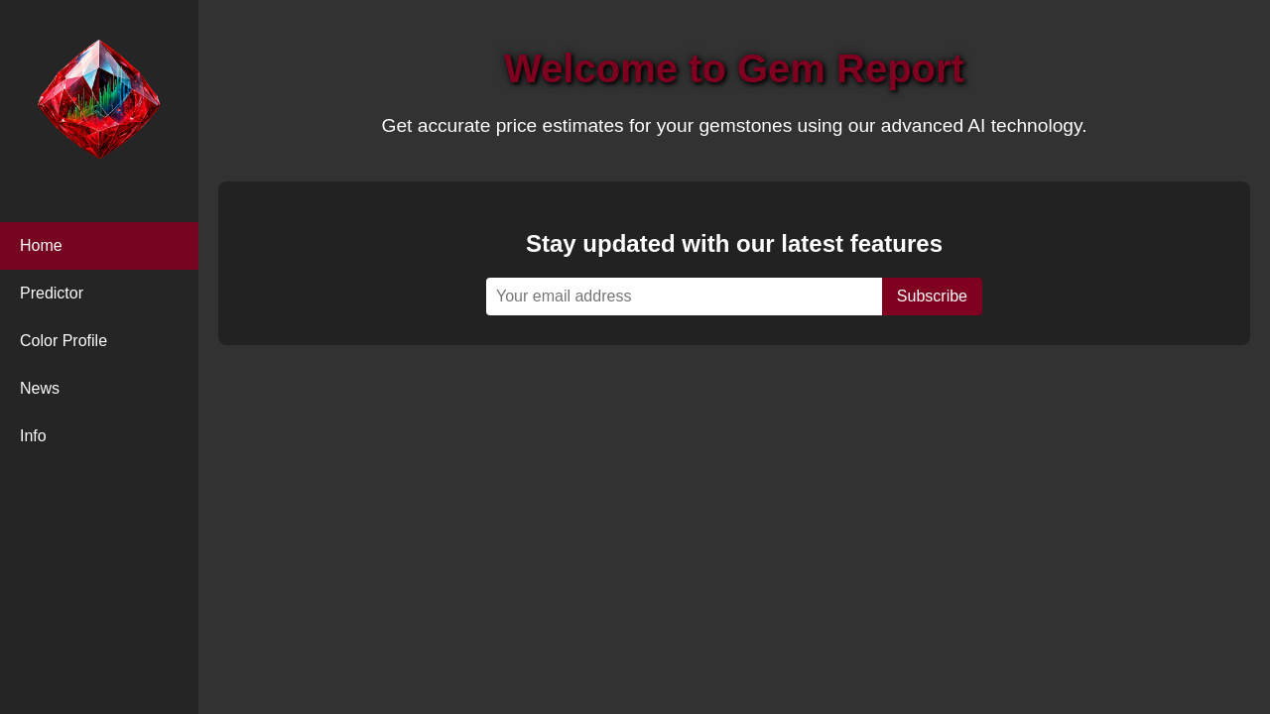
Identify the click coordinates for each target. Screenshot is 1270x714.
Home (41, 245)
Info (33, 435)
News (40, 388)
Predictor (51, 293)
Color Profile (63, 340)
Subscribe (932, 296)
